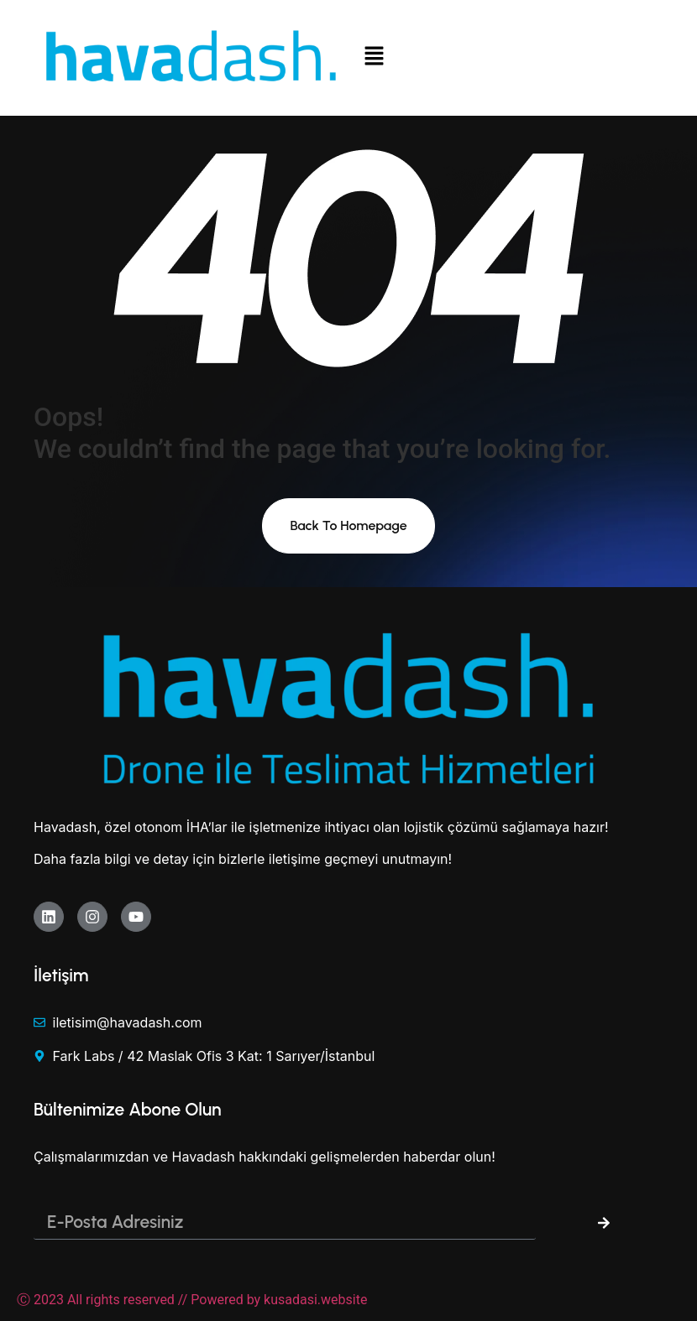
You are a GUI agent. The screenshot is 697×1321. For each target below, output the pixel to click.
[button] (506, 57)
